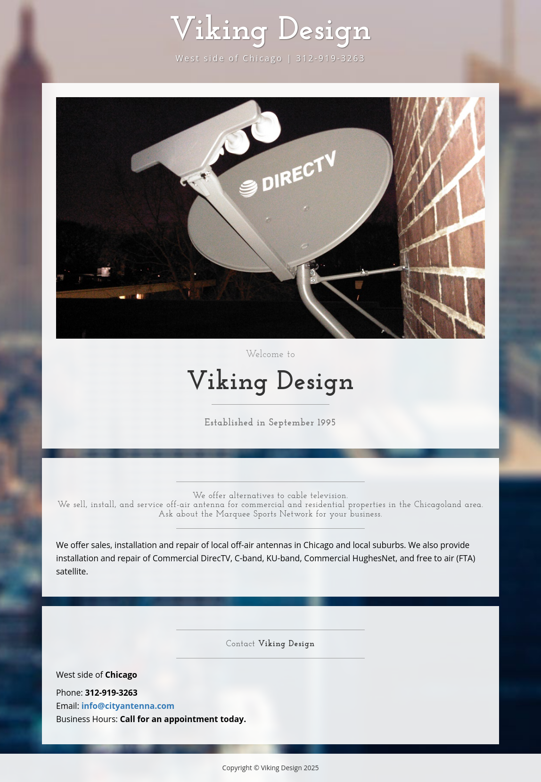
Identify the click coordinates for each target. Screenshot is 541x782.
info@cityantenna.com (128, 705)
